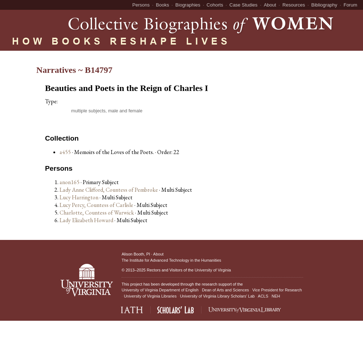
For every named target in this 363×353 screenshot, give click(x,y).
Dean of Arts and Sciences (225, 290)
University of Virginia (213, 270)
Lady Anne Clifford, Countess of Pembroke (109, 190)
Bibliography (324, 5)
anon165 (70, 182)
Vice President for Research (277, 290)
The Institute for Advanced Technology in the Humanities (171, 260)
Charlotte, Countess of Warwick (97, 212)
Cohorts (215, 5)
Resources (293, 5)
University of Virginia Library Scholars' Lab (217, 296)
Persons (141, 5)
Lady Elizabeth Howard (87, 220)
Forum (350, 5)
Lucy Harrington (79, 197)
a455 (65, 152)
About (270, 5)
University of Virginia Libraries (150, 296)
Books (162, 5)
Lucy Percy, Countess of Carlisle (97, 205)
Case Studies (243, 5)
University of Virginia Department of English (160, 290)
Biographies (187, 5)
